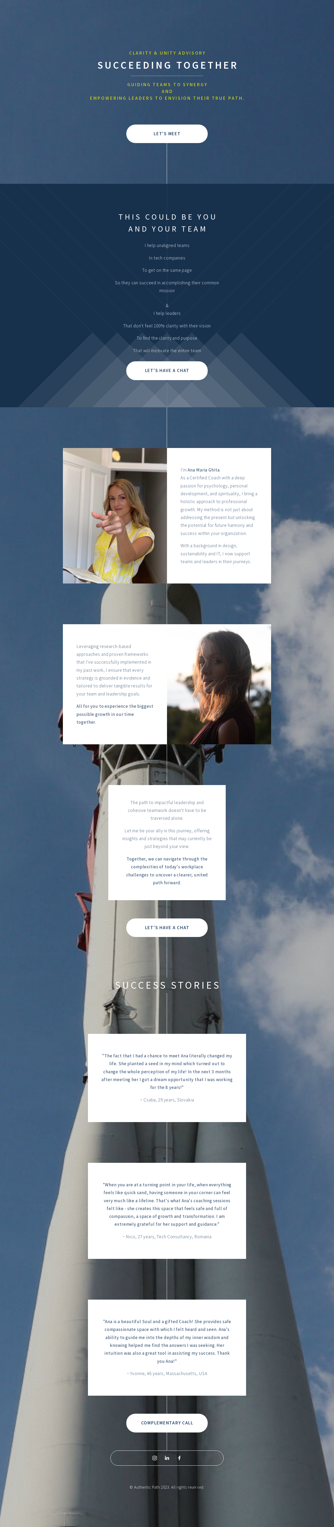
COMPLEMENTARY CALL (167, 1424)
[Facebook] (179, 1459)
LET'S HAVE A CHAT (167, 371)
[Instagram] (155, 1459)
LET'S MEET (167, 134)
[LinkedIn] (167, 1459)
